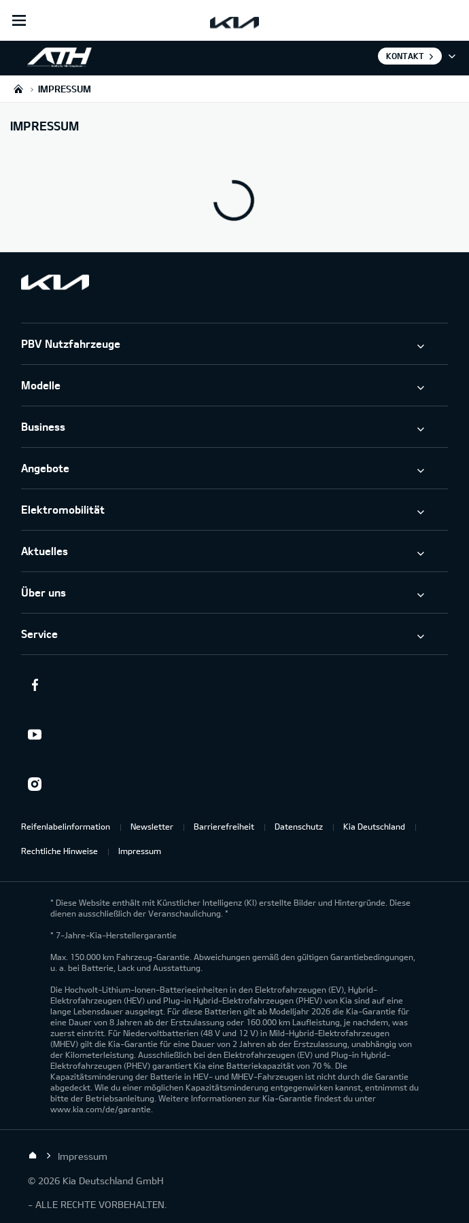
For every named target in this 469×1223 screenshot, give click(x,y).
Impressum (139, 850)
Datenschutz (299, 826)
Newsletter (152, 826)
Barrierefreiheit (224, 826)
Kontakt (405, 55)
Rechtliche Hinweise (59, 850)
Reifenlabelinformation (65, 826)
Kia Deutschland (374, 826)
